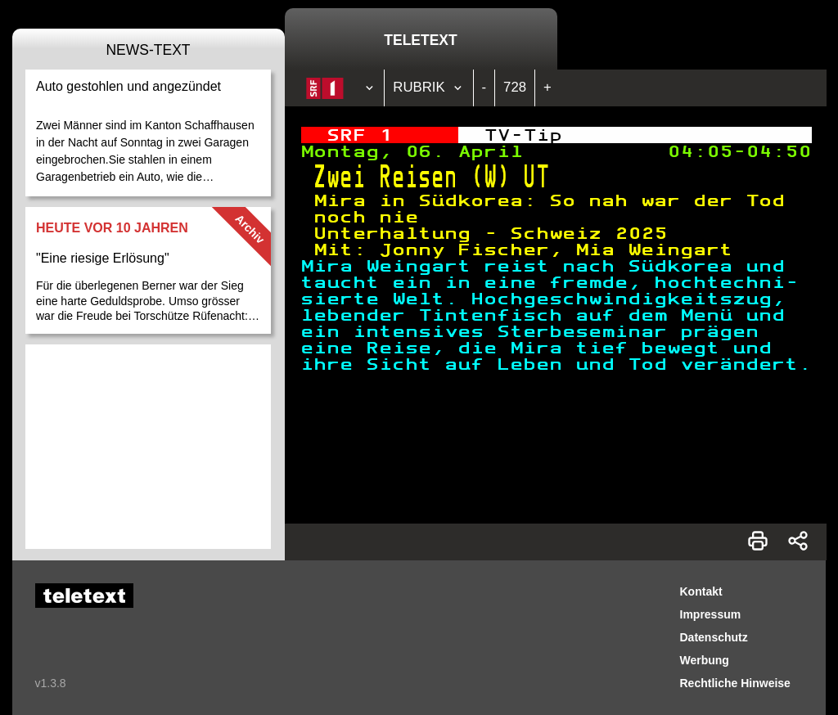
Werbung (704, 660)
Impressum (710, 614)
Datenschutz (714, 637)
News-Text (148, 50)
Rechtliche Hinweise (735, 683)
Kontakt (701, 591)
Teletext (420, 40)
